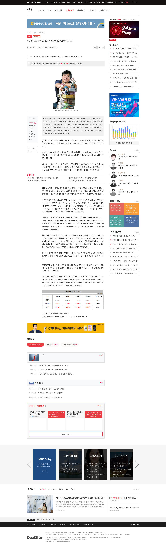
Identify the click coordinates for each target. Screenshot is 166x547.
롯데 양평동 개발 (115, 205)
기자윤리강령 (43, 524)
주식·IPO (43, 489)
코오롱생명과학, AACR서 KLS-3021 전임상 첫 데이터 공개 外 (130, 82)
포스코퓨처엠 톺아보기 (116, 498)
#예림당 (31, 131)
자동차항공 (70, 10)
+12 (101, 382)
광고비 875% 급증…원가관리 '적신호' (50, 397)
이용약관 (53, 524)
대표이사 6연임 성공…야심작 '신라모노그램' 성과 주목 (117, 220)
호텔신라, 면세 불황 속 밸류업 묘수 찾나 (117, 225)
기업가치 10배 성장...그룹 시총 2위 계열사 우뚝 (126, 240)
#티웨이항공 (32, 123)
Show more (66, 434)
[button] (137, 464)
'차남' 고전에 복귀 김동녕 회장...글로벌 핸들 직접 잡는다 (55, 374)
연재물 (31, 383)
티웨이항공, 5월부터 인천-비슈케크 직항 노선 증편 (82, 178)
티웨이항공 (36, 36)
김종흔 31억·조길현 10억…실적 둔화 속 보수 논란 (127, 61)
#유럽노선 (32, 134)
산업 (47, 3)
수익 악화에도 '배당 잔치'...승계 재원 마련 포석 (52, 369)
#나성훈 (31, 128)
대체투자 (54, 3)
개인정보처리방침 (74, 524)
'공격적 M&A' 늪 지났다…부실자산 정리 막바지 (132, 212)
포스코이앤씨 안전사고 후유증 (132, 218)
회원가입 (99, 405)
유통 (49, 10)
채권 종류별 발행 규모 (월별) (124, 143)
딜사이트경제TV (121, 2)
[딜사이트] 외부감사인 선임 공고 (46, 520)
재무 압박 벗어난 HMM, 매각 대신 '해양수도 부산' (127, 49)
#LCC (30, 139)
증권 (74, 3)
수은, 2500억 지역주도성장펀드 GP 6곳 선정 (126, 265)
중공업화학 (58, 10)
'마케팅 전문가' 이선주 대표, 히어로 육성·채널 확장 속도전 (132, 208)
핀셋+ (29, 36)
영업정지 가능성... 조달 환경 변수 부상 (123, 65)
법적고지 (62, 524)
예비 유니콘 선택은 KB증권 (120, 74)
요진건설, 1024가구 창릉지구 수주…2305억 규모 (127, 273)
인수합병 (62, 3)
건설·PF (72, 489)
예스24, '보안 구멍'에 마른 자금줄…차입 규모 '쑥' (53, 365)
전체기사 (135, 489)
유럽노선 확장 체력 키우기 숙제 (37, 181)
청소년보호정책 (88, 524)
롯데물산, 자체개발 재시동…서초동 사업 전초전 (117, 210)
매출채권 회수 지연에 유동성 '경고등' (132, 220)
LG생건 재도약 (130, 205)
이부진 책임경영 (115, 218)
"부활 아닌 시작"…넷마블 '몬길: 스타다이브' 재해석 (127, 261)
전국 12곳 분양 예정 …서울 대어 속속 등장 (125, 53)
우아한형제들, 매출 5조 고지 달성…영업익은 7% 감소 (128, 269)
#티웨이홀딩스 (33, 126)
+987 (100, 355)
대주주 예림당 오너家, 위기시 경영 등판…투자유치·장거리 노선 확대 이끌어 (55, 57)
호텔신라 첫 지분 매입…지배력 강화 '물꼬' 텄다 (117, 222)
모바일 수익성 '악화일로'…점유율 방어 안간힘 (126, 70)
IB (67, 489)
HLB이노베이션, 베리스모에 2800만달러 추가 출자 (127, 257)
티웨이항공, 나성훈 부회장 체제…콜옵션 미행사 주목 (43, 178)
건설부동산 (92, 10)
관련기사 (29, 175)
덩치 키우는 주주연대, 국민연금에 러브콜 (51, 389)
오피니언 (89, 3)
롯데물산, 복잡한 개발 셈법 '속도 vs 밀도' (117, 208)
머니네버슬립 (107, 3)
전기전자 (41, 10)
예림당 (52, 344)
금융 (68, 3)
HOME (29, 32)
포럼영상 (97, 3)
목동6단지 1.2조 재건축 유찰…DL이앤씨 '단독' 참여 (128, 57)
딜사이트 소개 (31, 524)
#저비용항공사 (33, 137)
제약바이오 (81, 10)
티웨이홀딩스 (70, 344)
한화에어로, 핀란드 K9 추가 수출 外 (123, 86)
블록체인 (81, 3)
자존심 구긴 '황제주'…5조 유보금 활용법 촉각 (132, 210)
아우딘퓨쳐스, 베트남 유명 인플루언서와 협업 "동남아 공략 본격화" (132, 78)
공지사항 (31, 520)
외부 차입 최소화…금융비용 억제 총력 (123, 253)
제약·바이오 (52, 489)
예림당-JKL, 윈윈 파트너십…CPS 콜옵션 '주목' (82, 181)
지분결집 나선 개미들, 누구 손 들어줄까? (50, 393)
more (33, 175)
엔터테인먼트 (104, 10)
